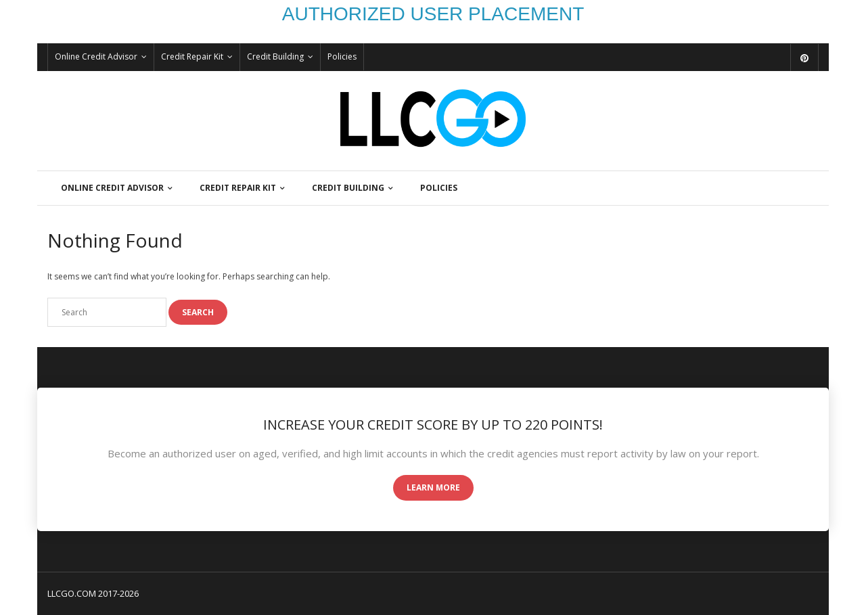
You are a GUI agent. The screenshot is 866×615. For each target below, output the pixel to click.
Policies (342, 56)
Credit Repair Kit (192, 56)
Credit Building (275, 56)
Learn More (433, 487)
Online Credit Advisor (96, 56)
